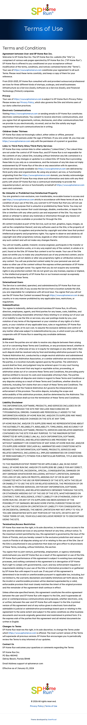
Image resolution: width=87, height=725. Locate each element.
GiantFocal (52, 719)
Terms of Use (51, 706)
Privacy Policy (27, 102)
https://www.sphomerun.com (27, 70)
